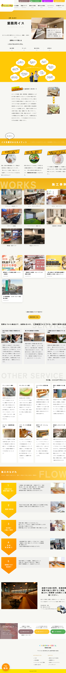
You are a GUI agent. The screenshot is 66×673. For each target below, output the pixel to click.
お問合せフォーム (55, 599)
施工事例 (12, 48)
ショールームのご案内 (40, 662)
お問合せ (49, 48)
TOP (36, 658)
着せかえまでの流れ (54, 658)
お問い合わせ (38, 664)
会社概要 (37, 660)
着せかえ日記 (32, 6)
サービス (24, 48)
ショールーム (50, 6)
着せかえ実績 (15, 6)
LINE (61, 599)
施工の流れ (36, 48)
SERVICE (50, 655)
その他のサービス (60, 6)
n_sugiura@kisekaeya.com (50, 608)
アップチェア (52, 664)
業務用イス (51, 660)
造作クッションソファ (54, 662)
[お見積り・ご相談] (6, 667)
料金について (24, 6)
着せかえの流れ (41, 6)
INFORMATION (37, 655)
